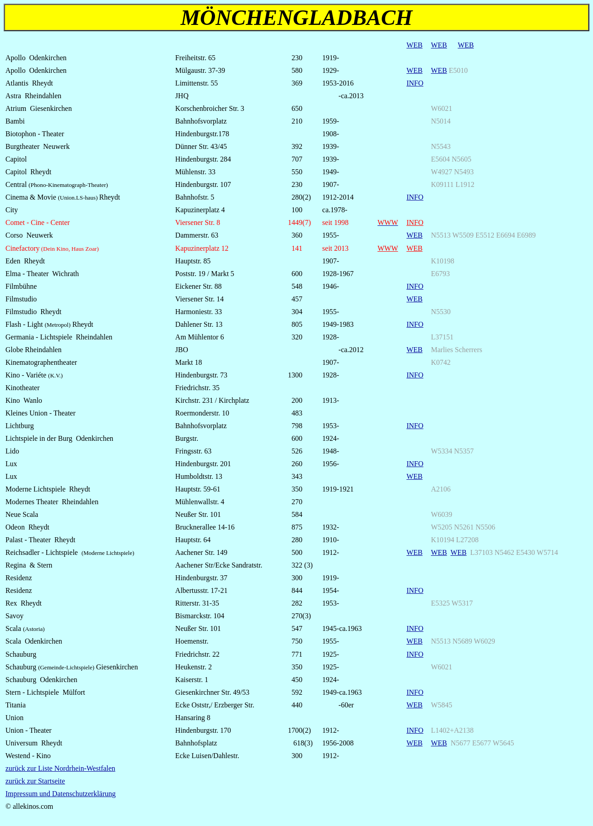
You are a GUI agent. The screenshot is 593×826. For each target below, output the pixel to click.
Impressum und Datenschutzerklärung (60, 793)
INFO (414, 83)
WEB (414, 45)
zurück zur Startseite (35, 781)
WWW (388, 248)
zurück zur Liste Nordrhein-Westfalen (60, 768)
